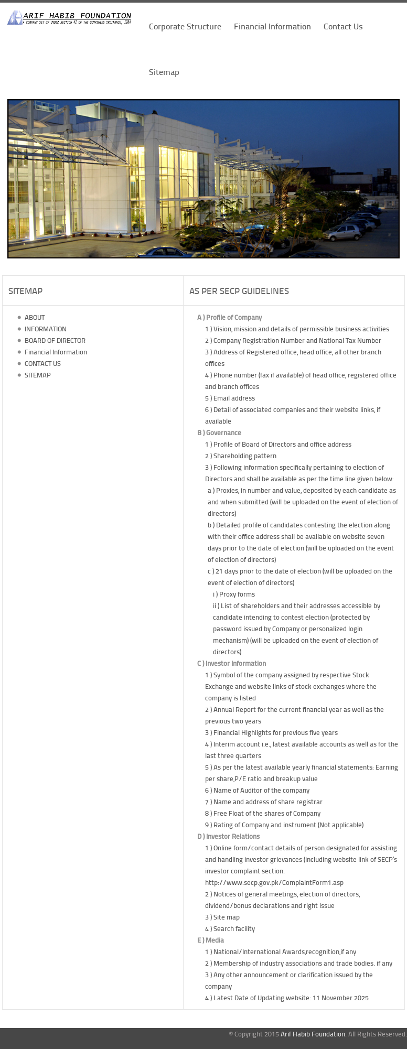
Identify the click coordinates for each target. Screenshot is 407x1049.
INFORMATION (45, 328)
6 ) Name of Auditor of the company (257, 790)
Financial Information (272, 26)
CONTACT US (42, 363)
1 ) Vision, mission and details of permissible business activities (297, 328)
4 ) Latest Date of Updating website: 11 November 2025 (287, 997)
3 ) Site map (222, 917)
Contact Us (343, 26)
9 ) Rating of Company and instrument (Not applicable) (284, 824)
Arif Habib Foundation (313, 1034)
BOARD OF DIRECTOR (54, 340)
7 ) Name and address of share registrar (264, 801)
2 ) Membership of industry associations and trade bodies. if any (298, 963)
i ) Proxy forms (234, 594)
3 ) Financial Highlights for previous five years (271, 732)
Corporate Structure (185, 26)
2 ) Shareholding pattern (240, 455)
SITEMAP (37, 375)
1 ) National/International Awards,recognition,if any (280, 951)
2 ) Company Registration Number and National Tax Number (293, 340)
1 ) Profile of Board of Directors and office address (278, 444)
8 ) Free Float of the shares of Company (262, 813)
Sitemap (164, 72)
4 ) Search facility (230, 928)
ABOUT (34, 317)
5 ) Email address (230, 398)
